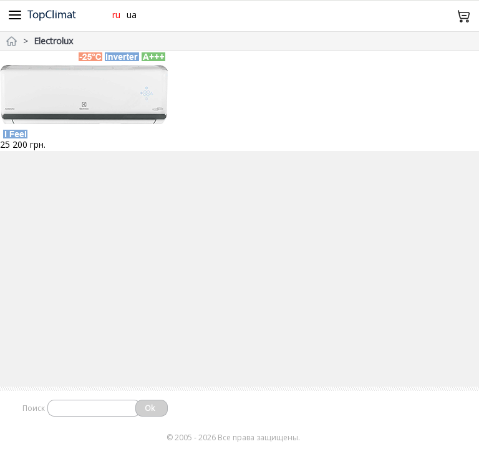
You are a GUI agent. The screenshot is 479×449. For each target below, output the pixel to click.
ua (132, 15)
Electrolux (53, 41)
